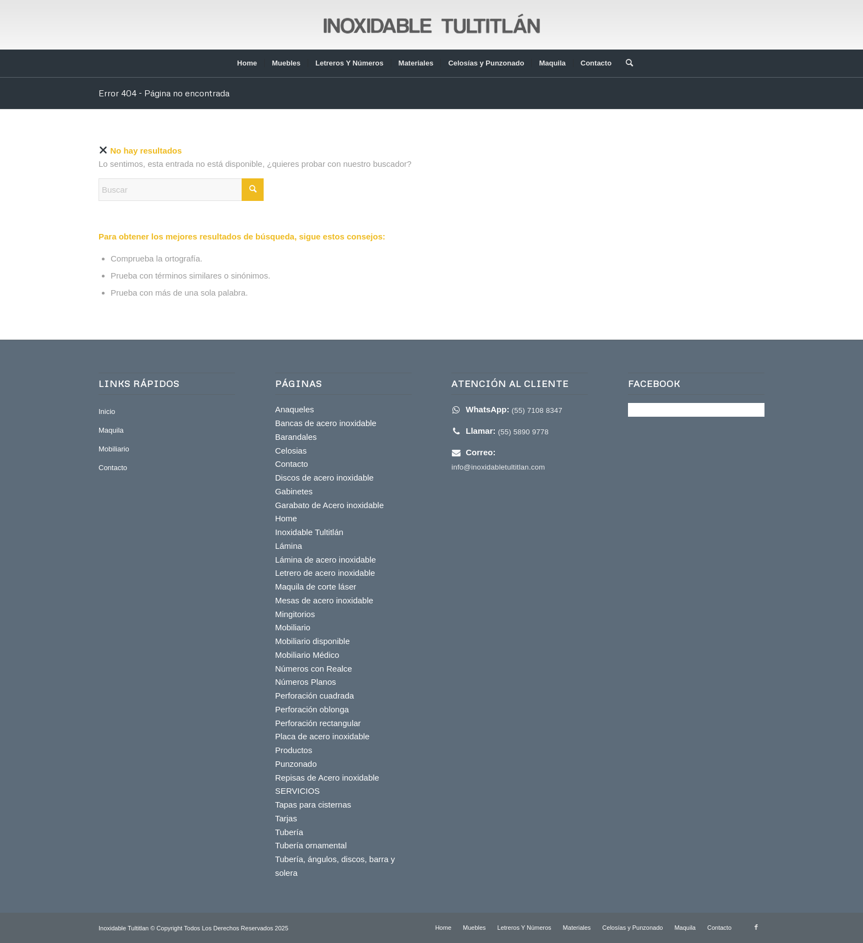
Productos (294, 750)
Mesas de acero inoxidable (324, 600)
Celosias (291, 450)
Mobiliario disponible (312, 641)
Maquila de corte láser (316, 586)
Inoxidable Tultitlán (309, 532)
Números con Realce (313, 668)
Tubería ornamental (311, 845)
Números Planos (305, 681)
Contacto (113, 468)
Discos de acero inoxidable (324, 477)
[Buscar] (626, 63)
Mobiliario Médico (307, 654)
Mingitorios (295, 614)
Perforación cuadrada (314, 695)
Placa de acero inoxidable (322, 736)
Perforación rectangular (318, 723)
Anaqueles (294, 409)
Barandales (296, 436)
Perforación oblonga (312, 709)
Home (286, 518)
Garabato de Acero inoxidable (329, 505)
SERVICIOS (297, 790)
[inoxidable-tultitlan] (431, 25)
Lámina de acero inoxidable (325, 559)
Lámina (288, 545)
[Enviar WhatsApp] (506, 410)
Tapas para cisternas (313, 804)
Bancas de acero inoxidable (325, 423)
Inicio (107, 411)
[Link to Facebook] (756, 927)
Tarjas (286, 818)
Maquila (111, 430)
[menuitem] (247, 63)
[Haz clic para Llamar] (500, 431)
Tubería (289, 832)
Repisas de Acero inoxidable (327, 777)
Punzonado (296, 763)
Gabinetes (294, 491)
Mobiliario (114, 449)
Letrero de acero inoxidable (325, 572)
